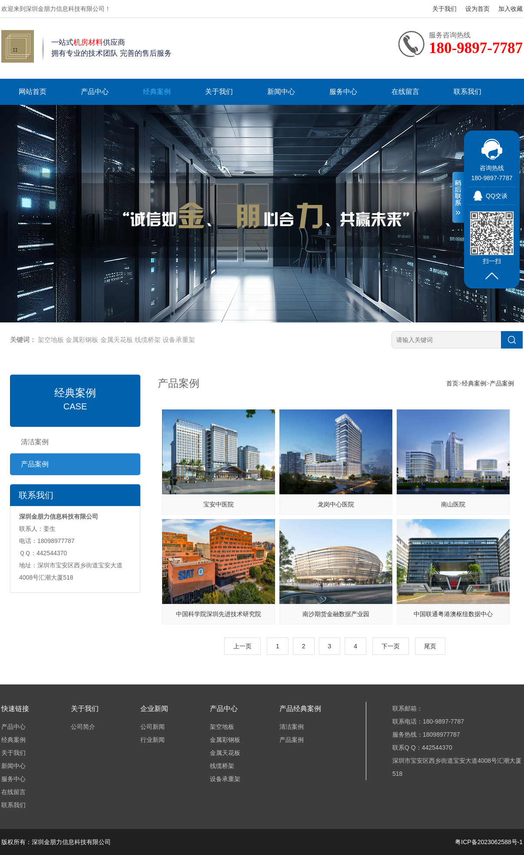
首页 (452, 383)
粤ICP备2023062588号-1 (489, 841)
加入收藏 (510, 8)
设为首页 (477, 8)
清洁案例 (35, 442)
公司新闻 (152, 726)
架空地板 (51, 339)
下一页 (390, 646)
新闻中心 (281, 91)
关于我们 (444, 8)
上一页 (242, 646)
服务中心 (343, 91)
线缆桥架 (148, 339)
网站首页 (32, 91)
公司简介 (83, 726)
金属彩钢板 (82, 339)
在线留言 (405, 91)
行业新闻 (152, 739)
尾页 (430, 646)
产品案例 (35, 464)
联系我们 (467, 91)
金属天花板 (116, 339)
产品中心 (95, 91)
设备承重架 (179, 339)
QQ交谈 (496, 195)
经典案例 (157, 91)
